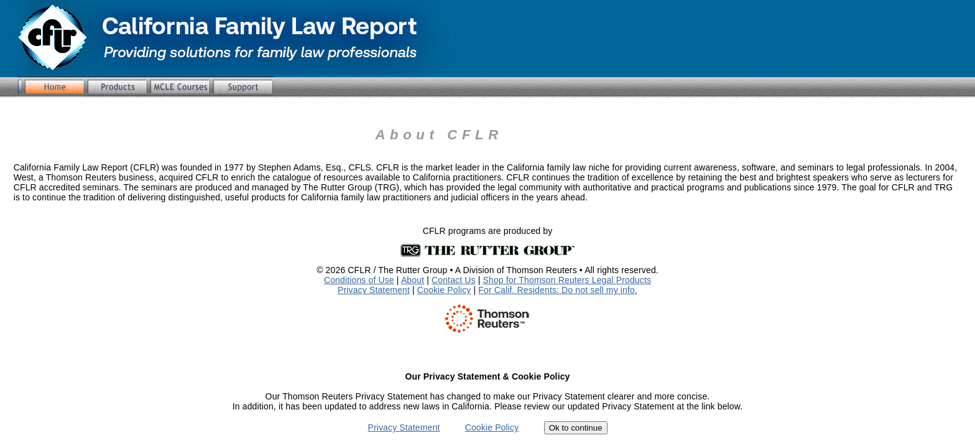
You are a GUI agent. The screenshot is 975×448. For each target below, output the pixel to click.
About (412, 280)
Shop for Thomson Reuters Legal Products (567, 280)
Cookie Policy (444, 290)
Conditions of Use (359, 280)
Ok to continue (576, 427)
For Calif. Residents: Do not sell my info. (557, 290)
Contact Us (454, 280)
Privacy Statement (374, 290)
